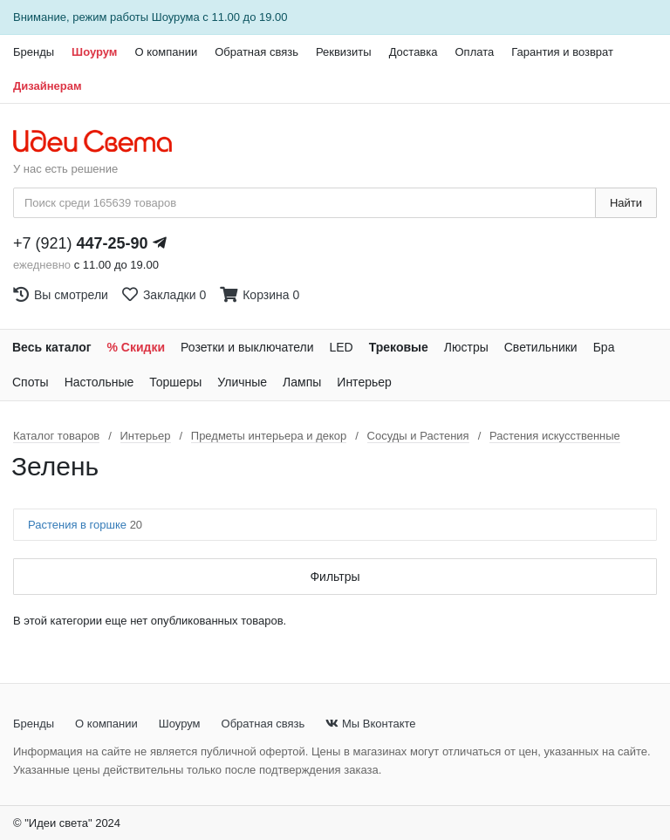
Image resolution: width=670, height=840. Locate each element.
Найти (626, 202)
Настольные (99, 382)
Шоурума (176, 17)
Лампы (302, 382)
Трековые (398, 347)
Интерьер (364, 382)
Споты (30, 382)
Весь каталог (52, 347)
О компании (165, 51)
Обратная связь (256, 51)
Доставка (413, 51)
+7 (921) (80, 243)
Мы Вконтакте (370, 723)
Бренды (33, 51)
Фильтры (334, 577)
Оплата (474, 51)
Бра (604, 347)
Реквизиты (344, 51)
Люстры (466, 347)
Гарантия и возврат (562, 51)
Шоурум (94, 51)
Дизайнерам (47, 85)
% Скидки (136, 347)
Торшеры (175, 382)
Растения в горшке (85, 524)
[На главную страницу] (101, 142)
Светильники (541, 347)
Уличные (242, 382)
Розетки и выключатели (247, 347)
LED (340, 347)
